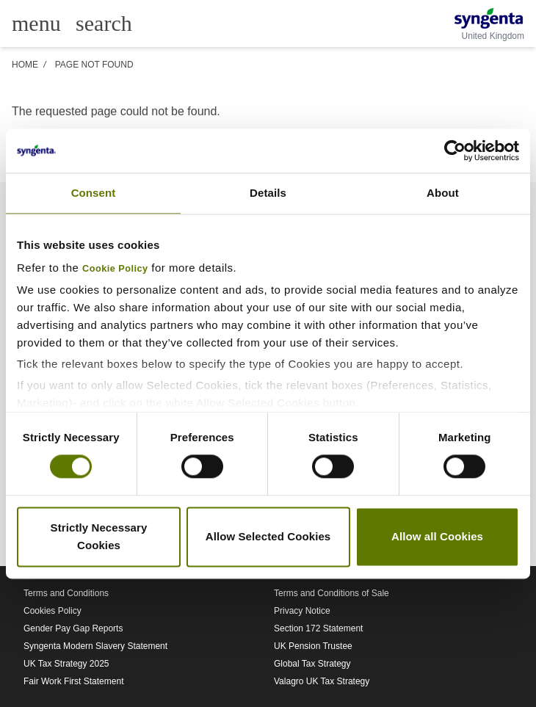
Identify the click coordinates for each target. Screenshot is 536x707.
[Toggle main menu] (36, 23)
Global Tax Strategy (312, 664)
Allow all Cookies (437, 536)
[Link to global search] (104, 22)
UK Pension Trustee (313, 646)
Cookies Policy (52, 611)
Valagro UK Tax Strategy (321, 681)
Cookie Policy (115, 269)
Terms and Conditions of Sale (331, 593)
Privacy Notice (302, 611)
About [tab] (443, 192)
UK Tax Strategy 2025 (66, 664)
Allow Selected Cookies (268, 536)
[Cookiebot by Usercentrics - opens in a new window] (455, 150)
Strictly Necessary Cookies (99, 536)
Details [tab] (268, 192)
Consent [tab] (93, 192)
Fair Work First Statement (73, 681)
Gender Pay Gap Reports (73, 628)
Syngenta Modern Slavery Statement (95, 646)
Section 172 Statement (318, 628)
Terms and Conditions (66, 593)
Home (25, 64)
